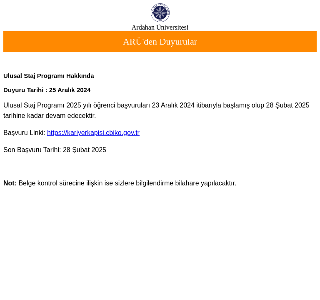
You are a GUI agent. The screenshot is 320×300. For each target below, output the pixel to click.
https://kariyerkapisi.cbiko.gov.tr (93, 132)
